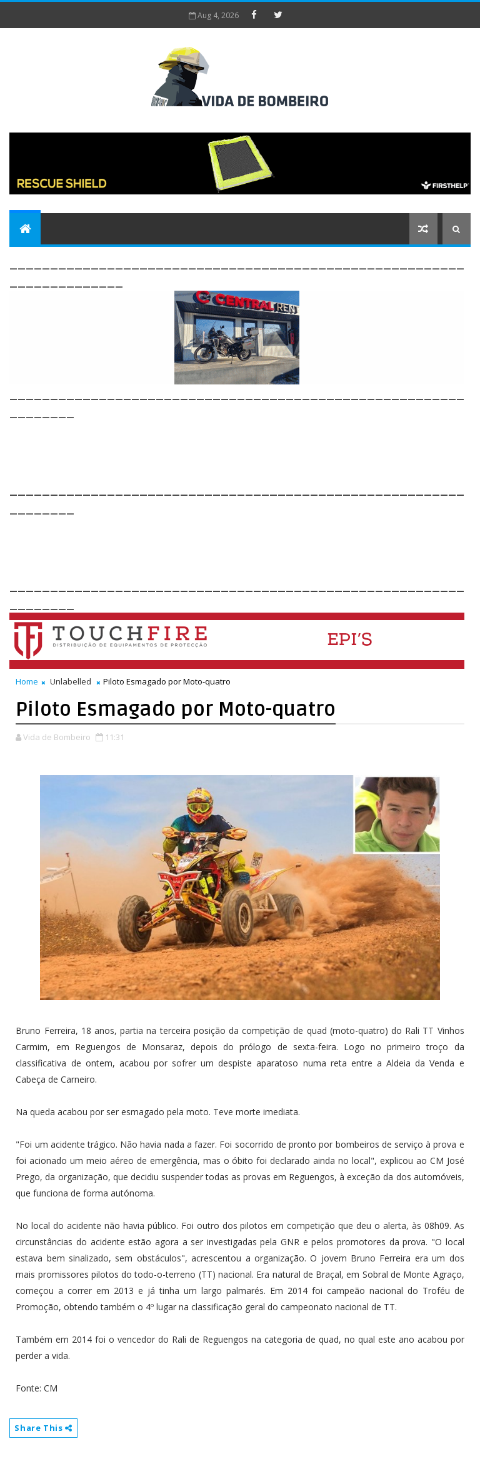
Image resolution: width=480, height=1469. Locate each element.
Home (27, 681)
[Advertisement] (236, 449)
